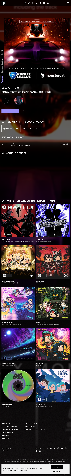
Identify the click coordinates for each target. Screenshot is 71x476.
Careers (7, 433)
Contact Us (9, 430)
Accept (56, 467)
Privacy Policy (34, 430)
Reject (56, 471)
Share (26, 111)
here (15, 470)
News (5, 435)
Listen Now (10, 111)
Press (5, 438)
